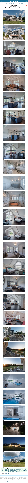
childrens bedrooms (18, 470)
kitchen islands (24, 469)
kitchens (2, 470)
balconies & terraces (4, 469)
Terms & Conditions (7, 481)
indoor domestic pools (11, 469)
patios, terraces (12, 470)
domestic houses (12, 3)
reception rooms (18, 469)
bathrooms (9, 471)
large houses (18, 3)
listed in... (14, 8)
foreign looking (19, 468)
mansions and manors (12, 468)
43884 (22, 3)
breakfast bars (6, 470)
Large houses (6, 473)
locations (6, 3)
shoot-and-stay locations (16, 471)
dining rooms (25, 470)
